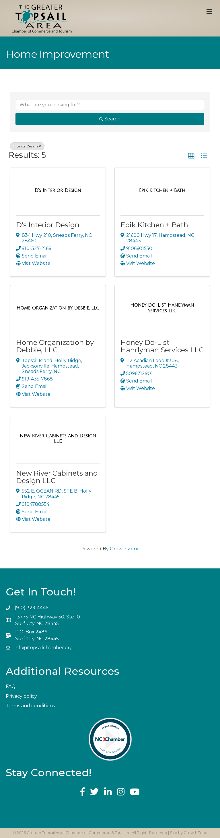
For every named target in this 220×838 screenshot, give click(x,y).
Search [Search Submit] (109, 119)
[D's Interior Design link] (57, 190)
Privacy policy (21, 696)
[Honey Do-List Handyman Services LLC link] (162, 308)
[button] (191, 156)
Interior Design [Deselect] (27, 146)
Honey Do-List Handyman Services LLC (162, 346)
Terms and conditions (30, 705)
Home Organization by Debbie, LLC (55, 346)
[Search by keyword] (110, 104)
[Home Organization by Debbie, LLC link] (57, 308)
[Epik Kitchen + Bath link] (162, 190)
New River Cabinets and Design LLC (57, 477)
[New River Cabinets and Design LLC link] (58, 438)
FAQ (10, 686)
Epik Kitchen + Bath (154, 225)
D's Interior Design (47, 225)
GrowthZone (125, 548)
